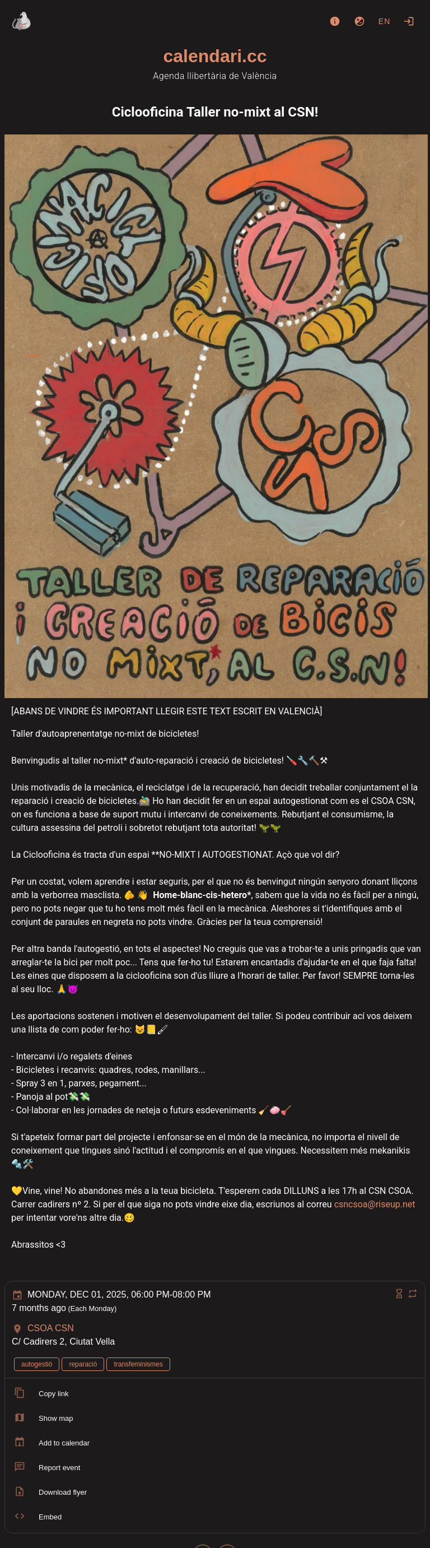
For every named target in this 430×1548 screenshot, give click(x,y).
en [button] (384, 21)
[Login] (408, 21)
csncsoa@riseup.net (374, 1204)
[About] (334, 21)
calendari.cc (215, 56)
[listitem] (215, 1394)
